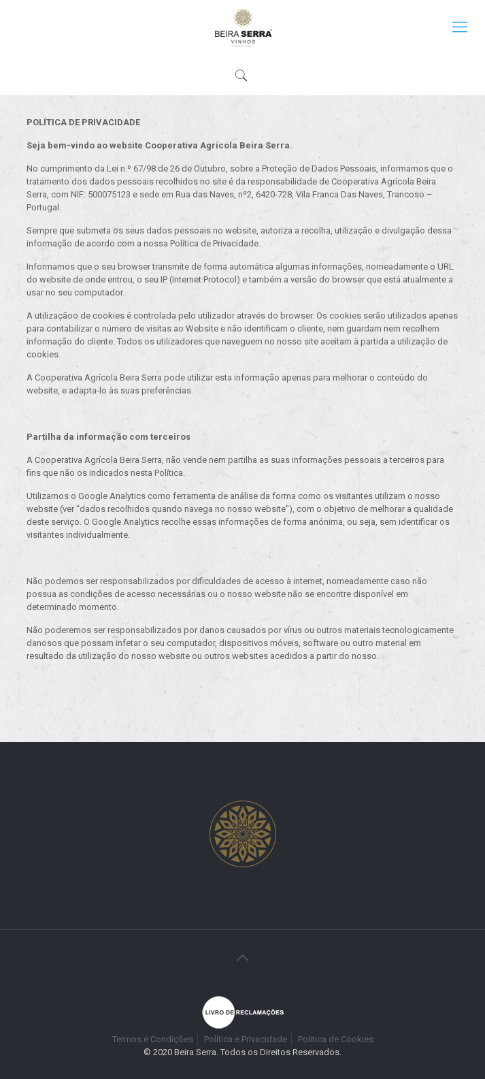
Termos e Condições (152, 1039)
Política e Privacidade (245, 1039)
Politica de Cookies (335, 1039)
